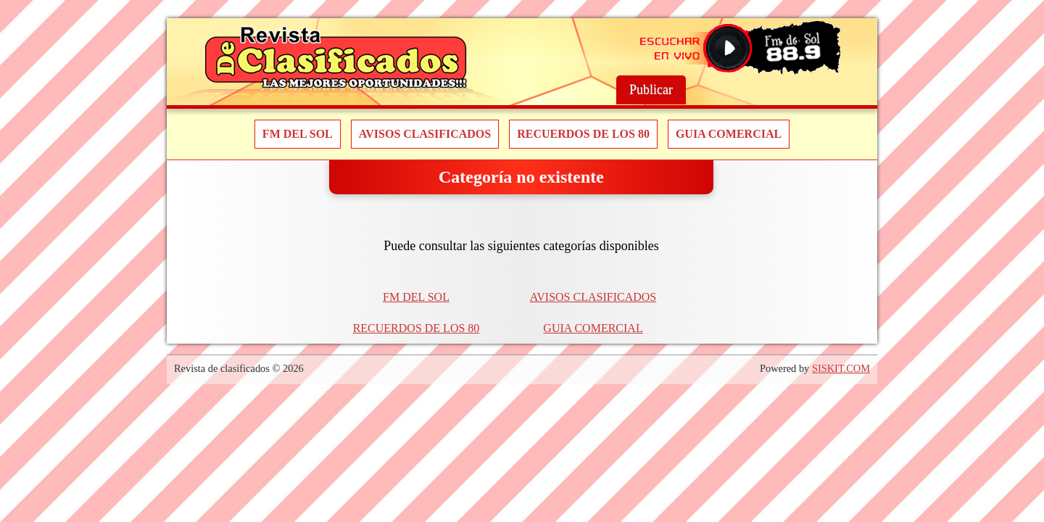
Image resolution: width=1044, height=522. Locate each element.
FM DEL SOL (297, 134)
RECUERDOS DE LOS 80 (583, 134)
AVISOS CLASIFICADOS (425, 134)
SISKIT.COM (841, 368)
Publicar (651, 90)
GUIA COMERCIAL (729, 134)
